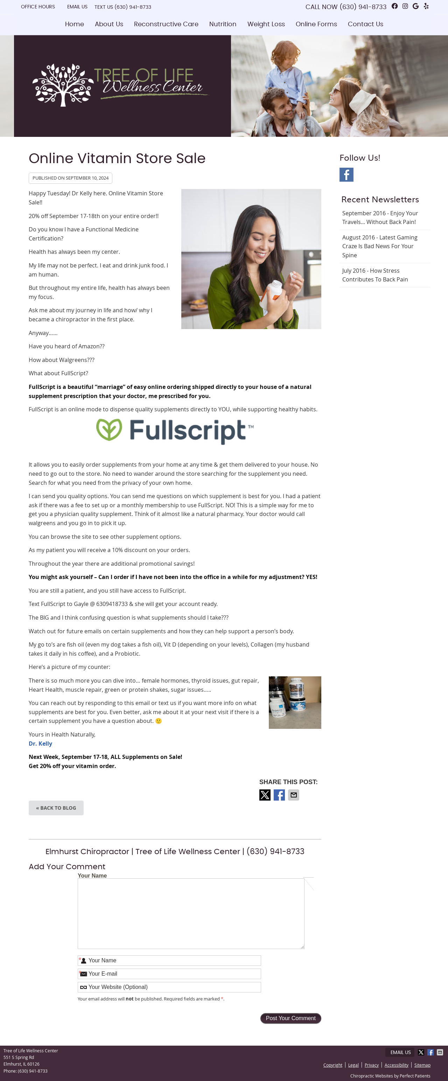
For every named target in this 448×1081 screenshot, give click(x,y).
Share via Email (294, 795)
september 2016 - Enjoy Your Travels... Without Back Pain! (380, 217)
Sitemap (422, 1065)
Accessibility (396, 1065)
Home (74, 24)
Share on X (265, 795)
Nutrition (223, 24)
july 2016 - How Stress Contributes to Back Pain (375, 275)
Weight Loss (266, 24)
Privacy (372, 1065)
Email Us (77, 7)
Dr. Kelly (40, 743)
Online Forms (316, 24)
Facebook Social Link (347, 175)
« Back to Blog (56, 807)
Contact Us (365, 24)
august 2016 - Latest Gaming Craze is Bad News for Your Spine (380, 246)
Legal (353, 1065)
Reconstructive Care (166, 24)
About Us (109, 24)
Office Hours (38, 7)
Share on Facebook (280, 795)
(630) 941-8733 (132, 7)
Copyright (332, 1065)
